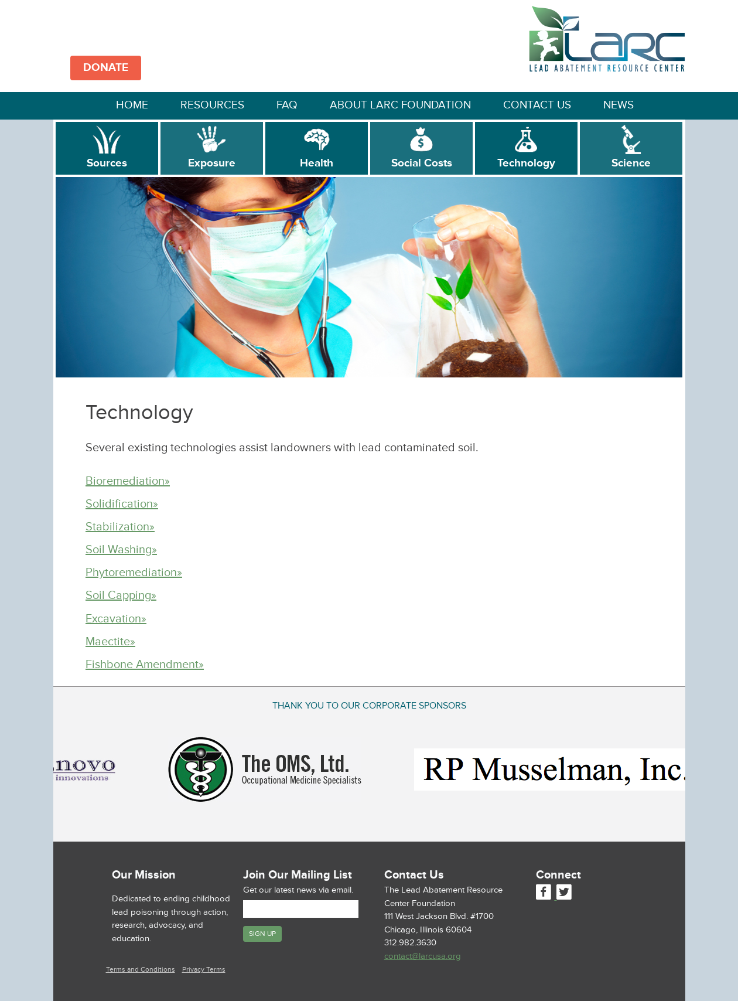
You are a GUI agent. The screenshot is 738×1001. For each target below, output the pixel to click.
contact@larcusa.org (422, 956)
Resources (212, 105)
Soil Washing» (121, 550)
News (618, 105)
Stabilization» (120, 527)
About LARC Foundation (400, 105)
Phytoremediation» (134, 573)
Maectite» (110, 642)
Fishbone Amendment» (145, 665)
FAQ (287, 105)
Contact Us (537, 105)
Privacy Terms (204, 969)
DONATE (105, 67)
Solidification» (122, 504)
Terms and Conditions (140, 969)
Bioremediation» (128, 481)
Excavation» (116, 619)
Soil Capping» (121, 595)
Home (132, 105)
